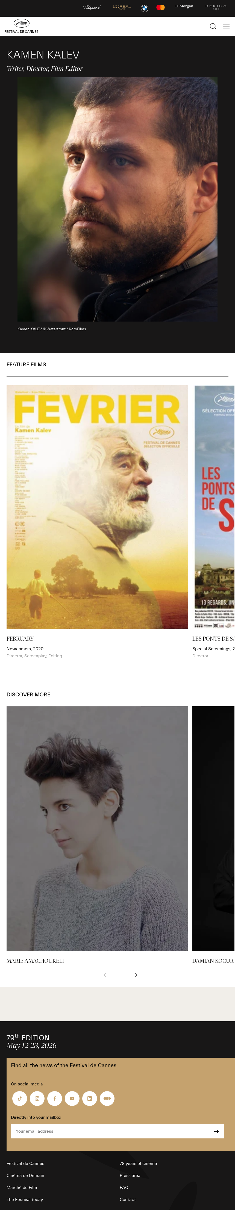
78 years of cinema (138, 1163)
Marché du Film (22, 1187)
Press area (130, 1175)
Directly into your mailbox (36, 1117)
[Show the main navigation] (226, 26)
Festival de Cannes (25, 1163)
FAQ (124, 1187)
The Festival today (25, 1199)
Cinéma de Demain (25, 1175)
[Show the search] (213, 26)
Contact (128, 1199)
